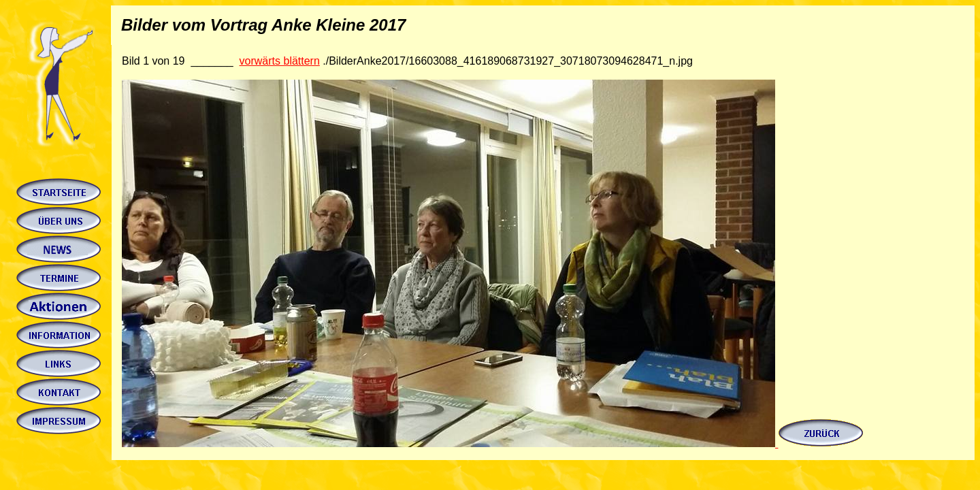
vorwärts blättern (280, 61)
